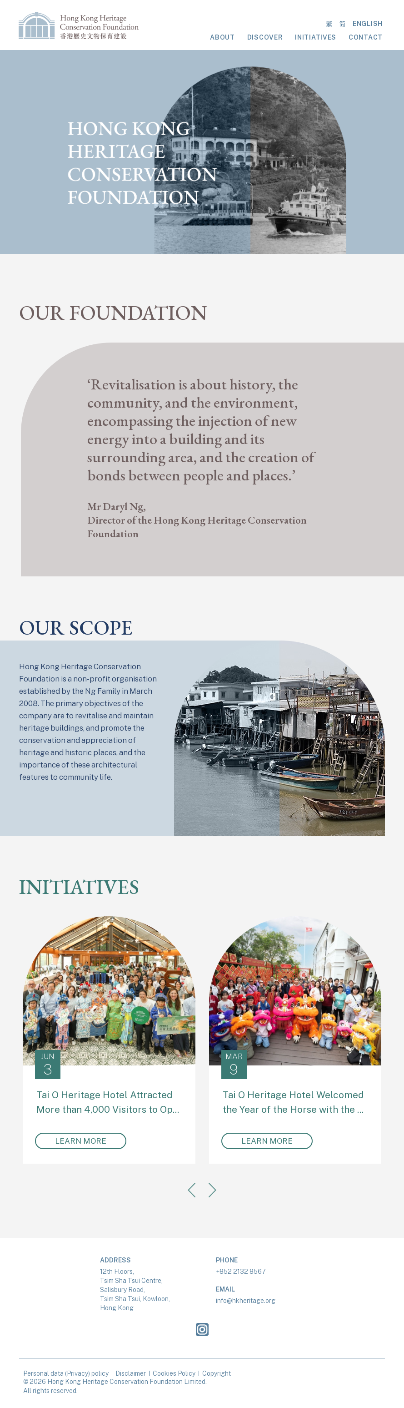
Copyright (216, 1373)
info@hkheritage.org (245, 1300)
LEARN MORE (80, 1141)
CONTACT (366, 37)
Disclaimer (130, 1373)
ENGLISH (368, 23)
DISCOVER (265, 37)
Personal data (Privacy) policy (66, 1373)
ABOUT (222, 37)
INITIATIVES (315, 37)
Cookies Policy (174, 1373)
